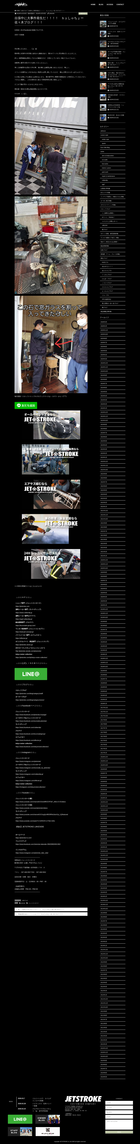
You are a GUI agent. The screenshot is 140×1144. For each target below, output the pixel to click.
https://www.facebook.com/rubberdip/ (28, 727)
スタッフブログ (105, 209)
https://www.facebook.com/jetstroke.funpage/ (31, 715)
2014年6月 (104, 876)
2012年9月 (104, 962)
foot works (105, 164)
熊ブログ (104, 229)
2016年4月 (104, 785)
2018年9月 (104, 670)
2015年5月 (104, 831)
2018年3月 (104, 695)
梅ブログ (104, 307)
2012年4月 (104, 982)
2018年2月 (104, 699)
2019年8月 (104, 625)
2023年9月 (104, 424)
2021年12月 (104, 510)
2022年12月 (104, 461)
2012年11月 (104, 954)
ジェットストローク (33, 903)
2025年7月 (104, 342)
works (102, 151)
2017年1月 (104, 753)
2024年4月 (104, 396)
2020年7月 (104, 580)
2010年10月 (104, 1056)
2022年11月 (104, 465)
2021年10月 (104, 519)
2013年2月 (104, 941)
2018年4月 (104, 691)
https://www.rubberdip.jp (24, 612)
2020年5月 (104, 588)
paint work (105, 172)
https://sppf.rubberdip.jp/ (24, 619)
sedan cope (105, 139)
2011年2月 (104, 1040)
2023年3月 (104, 449)
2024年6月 (104, 387)
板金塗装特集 (105, 246)
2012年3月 (104, 986)
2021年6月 (104, 535)
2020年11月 (104, 564)
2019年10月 (104, 617)
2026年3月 (104, 322)
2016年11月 (104, 761)
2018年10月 (104, 666)
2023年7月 (104, 433)
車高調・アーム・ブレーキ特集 (110, 254)
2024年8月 (104, 379)
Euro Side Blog (105, 147)
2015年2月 (104, 843)
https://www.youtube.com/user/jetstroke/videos (32, 808)
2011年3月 (104, 1036)
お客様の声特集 (105, 188)
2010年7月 (104, 1068)
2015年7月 (104, 822)
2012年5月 (104, 978)
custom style (104, 135)
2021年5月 (104, 539)
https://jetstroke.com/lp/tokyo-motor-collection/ (31, 657)
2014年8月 (104, 867)
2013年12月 (104, 900)
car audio (105, 160)
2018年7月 (104, 679)
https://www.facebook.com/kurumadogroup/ (30, 734)
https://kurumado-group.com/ (25, 625)
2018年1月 (104, 703)
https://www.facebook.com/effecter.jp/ (28, 740)
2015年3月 (104, 839)
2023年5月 (104, 441)
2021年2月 (104, 551)
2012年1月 (104, 995)
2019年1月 (104, 654)
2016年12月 (104, 757)
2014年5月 (104, 880)
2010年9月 (104, 1060)
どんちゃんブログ (107, 287)
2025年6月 (104, 346)
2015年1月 (104, 847)
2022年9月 (104, 474)
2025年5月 (104, 350)
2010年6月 (104, 1073)
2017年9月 (104, 720)
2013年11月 (104, 904)
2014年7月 (104, 872)
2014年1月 (104, 896)
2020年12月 (104, 560)
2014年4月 (104, 884)
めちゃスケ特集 (105, 192)
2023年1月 (104, 457)
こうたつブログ (107, 283)
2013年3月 (104, 937)
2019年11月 (104, 613)
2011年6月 (104, 1023)
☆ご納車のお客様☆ (108, 213)
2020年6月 (104, 584)
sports (104, 143)
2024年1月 (104, 408)
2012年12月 (104, 949)
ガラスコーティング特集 (108, 205)
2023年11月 (104, 416)
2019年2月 (104, 650)
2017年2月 (104, 748)
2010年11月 (104, 1052)
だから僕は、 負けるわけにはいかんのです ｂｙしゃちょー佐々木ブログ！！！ (116, 74)
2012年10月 (104, 958)
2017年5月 (104, 736)
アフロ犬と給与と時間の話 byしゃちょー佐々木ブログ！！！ (116, 86)
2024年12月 (104, 363)
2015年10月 (104, 810)
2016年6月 (104, 777)
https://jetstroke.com (22, 606)
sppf (103, 184)
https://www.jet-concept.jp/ (25, 632)
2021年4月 (104, 543)
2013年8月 (104, 917)
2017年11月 (104, 712)
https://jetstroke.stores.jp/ (24, 645)
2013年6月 (104, 925)
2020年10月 (104, 568)
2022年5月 (104, 490)
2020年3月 (104, 597)
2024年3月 (104, 400)
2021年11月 (104, 515)
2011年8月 (104, 1015)
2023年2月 (104, 453)
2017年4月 (104, 740)
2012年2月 (104, 990)
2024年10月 (104, 371)
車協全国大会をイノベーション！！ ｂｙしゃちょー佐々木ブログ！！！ (40, 914)
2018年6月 (104, 683)
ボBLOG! (105, 225)
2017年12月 (104, 707)
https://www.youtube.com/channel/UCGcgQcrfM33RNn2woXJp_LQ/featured (42, 814)
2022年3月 (104, 498)
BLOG (101, 4)
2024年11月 (104, 367)
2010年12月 (104, 1048)
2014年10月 (104, 859)
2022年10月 (104, 469)
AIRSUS (103, 131)
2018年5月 (104, 687)
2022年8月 (104, 478)
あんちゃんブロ (107, 270)
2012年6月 (104, 974)
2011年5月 (104, 1027)
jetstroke (23, 903)
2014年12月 (104, 851)
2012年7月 (104, 970)
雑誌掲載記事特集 (106, 311)
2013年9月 (104, 913)
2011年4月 (104, 1031)
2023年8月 (104, 428)
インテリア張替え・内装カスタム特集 (112, 196)
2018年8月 (104, 675)
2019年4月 (104, 642)
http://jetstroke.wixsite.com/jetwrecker (28, 651)
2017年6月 (104, 732)
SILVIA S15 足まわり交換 (116, 115)
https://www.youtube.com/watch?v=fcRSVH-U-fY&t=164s (35, 821)
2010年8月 (104, 1064)
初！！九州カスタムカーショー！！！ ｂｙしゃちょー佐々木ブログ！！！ (41, 909)
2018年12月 (104, 658)
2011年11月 (104, 1003)
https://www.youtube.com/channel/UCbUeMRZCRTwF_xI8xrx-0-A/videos (41, 802)
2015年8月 (104, 818)
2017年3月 (104, 744)
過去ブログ (104, 258)
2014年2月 (104, 892)
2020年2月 (104, 601)
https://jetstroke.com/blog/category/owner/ (30, 700)
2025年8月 (104, 338)
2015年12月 (104, 802)
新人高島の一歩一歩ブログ (110, 303)
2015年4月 (104, 835)
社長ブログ (83, 13)
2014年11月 (104, 855)
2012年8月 (104, 966)
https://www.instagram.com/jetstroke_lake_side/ (32, 853)
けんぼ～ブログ (107, 279)
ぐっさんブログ (107, 274)
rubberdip (105, 180)
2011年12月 (104, 999)
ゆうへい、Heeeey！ (108, 217)
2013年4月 (104, 933)
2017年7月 (104, 728)
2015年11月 (104, 806)
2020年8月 (104, 576)
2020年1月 (104, 605)
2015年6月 (104, 826)
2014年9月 (104, 863)
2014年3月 (104, 888)
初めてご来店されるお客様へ (109, 242)
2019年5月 (104, 638)
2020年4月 (104, 592)
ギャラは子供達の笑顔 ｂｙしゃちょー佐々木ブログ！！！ (116, 53)
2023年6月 (104, 437)
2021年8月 (104, 527)
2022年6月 (104, 486)
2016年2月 (104, 794)
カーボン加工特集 (106, 201)
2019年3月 (104, 646)
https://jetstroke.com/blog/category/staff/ (29, 693)
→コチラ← (54, 396)
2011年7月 (104, 1019)
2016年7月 (104, 773)
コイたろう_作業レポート (110, 221)
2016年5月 (104, 781)
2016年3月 (104, 789)
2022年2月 (104, 502)
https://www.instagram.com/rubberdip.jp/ (29, 774)
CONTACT (120, 4)
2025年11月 (104, 330)
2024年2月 (104, 404)
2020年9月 (104, 572)
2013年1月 (104, 945)
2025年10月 (104, 334)
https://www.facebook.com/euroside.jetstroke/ (31, 721)
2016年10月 (104, 765)
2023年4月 (104, 445)
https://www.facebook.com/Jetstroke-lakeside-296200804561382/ (38, 844)
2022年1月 (104, 506)
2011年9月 (104, 1011)
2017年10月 (104, 716)
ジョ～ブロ (105, 295)
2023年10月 (104, 420)
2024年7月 (104, 383)
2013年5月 (104, 929)
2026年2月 (104, 326)
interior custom (106, 168)
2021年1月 (104, 556)
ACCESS (110, 4)
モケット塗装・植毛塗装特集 (109, 233)
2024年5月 (104, 392)
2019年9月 (104, 621)
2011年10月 (104, 1007)
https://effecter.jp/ (21, 638)
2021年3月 (104, 547)
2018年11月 (104, 662)
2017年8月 (104, 724)
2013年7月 (104, 921)
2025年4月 (104, 355)
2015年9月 (104, 814)
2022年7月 (104, 482)
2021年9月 (104, 523)
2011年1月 (104, 1044)
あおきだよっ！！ (107, 266)
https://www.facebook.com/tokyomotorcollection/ (32, 746)
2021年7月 (104, 531)
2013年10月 (104, 908)
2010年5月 (104, 1077)
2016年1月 (104, 798)
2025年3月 (104, 359)
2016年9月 (104, 769)
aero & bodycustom (108, 155)
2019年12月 (104, 609)
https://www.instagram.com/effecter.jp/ (29, 780)
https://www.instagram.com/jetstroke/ (28, 761)
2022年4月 (104, 494)
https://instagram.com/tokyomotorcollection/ (31, 787)
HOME (93, 4)
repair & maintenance (108, 176)
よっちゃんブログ (107, 291)
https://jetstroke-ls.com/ (24, 838)
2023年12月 (104, 412)
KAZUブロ (105, 262)
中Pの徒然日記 (106, 299)
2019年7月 (104, 629)
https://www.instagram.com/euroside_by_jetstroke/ (33, 768)
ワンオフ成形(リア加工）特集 (110, 238)
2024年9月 (104, 375)
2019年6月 (104, 634)
